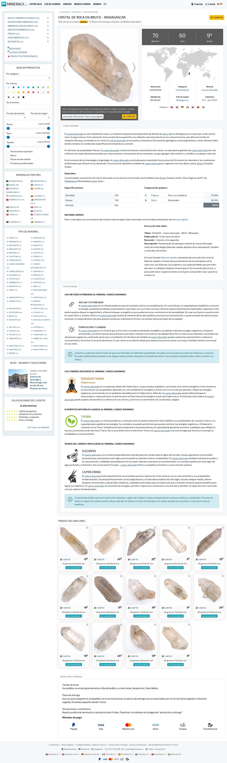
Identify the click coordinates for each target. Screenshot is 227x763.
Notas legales (67, 745)
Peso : (9, 133)
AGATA (13, 238)
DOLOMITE (15, 275)
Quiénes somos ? (99, 745)
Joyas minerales (18, 37)
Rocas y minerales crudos (24, 18)
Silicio (154, 200)
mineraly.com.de (90, 754)
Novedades (14, 48)
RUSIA (38, 211)
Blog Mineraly (68, 749)
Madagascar (182, 100)
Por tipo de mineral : (16, 113)
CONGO (38, 185)
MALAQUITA (15, 308)
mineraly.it (108, 754)
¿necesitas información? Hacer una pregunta (83, 116)
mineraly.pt (158, 754)
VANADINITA (15, 338)
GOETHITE (39, 282)
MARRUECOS (16, 199)
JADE (37, 286)
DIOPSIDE (38, 271)
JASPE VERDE (40, 349)
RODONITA (15, 320)
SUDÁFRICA (15, 222)
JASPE (13, 290)
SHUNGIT (14, 331)
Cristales (76, 12)
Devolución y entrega (118, 745)
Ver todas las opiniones (38, 427)
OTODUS (38, 312)
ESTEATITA (14, 279)
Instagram (97, 749)
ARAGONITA (15, 249)
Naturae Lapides (180, 219)
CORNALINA (15, 260)
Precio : (10, 124)
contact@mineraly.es (134, 749)
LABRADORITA (16, 297)
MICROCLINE (40, 308)
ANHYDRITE (15, 245)
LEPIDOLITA (15, 301)
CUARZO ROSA (16, 271)
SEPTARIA (38, 327)
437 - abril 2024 (210, 100)
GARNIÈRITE (15, 282)
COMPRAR (217, 17)
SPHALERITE (39, 331)
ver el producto (74, 567)
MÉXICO (14, 207)
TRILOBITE (14, 334)
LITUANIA (39, 196)
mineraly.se (174, 754)
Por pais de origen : (39, 113)
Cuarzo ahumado (209, 90)
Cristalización (91, 12)
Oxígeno (155, 195)
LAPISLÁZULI (39, 297)
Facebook (83, 749)
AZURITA (38, 249)
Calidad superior (17, 52)
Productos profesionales (23, 56)
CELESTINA (15, 256)
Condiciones (54, 745)
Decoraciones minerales (23, 21)
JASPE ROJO (15, 349)
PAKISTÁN (14, 211)
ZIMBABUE (39, 222)
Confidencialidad (83, 745)
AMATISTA (39, 238)
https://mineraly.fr (157, 749)
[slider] (8, 128)
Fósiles (14, 33)
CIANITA (38, 256)
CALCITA (38, 253)
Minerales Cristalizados (23, 25)
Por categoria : (12, 74)
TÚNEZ (13, 214)
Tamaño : (11, 142)
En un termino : (13, 102)
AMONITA (38, 241)
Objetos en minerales (21, 29)
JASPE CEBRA (40, 346)
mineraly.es (125, 754)
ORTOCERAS (15, 312)
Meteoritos (15, 41)
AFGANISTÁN (16, 181)
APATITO (38, 245)
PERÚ (37, 207)
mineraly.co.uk (70, 754)
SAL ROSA (14, 327)
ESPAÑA (39, 188)
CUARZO (38, 260)
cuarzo (64, 559)
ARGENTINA (40, 181)
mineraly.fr (52, 754)
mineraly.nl (141, 754)
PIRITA (13, 316)
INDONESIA (15, 196)
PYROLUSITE (39, 316)
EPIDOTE (38, 275)
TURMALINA (40, 334)
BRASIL (14, 185)
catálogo (64, 12)
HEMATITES (15, 286)
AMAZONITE (15, 241)
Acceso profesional (138, 745)
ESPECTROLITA (16, 346)
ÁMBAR (13, 353)
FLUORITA (39, 279)
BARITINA (14, 253)
